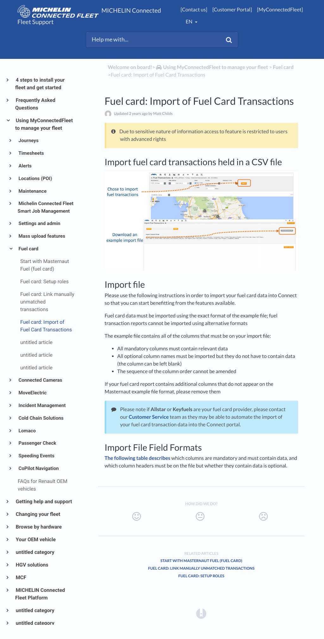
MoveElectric (32, 393)
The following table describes (138, 458)
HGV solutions (31, 565)
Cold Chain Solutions (41, 418)
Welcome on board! (130, 67)
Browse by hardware (38, 527)
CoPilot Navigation (38, 468)
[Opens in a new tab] (201, 613)
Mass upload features (41, 236)
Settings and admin (39, 223)
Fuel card (28, 249)
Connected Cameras (40, 380)
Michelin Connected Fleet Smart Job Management (45, 207)
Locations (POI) (35, 178)
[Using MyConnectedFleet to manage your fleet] (211, 67)
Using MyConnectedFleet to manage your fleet (44, 124)
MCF (20, 577)
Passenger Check (37, 443)
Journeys (28, 140)
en (189, 22)
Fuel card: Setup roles (201, 575)
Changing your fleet (37, 514)
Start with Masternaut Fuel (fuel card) (201, 560)
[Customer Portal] (232, 10)
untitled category (34, 552)
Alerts (25, 166)
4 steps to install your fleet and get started (40, 84)
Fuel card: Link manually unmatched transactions (201, 568)
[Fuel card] (283, 67)
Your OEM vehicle (35, 539)
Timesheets (31, 153)
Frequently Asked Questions (35, 104)
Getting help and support (43, 501)
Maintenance (32, 191)
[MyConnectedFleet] (280, 10)
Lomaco (27, 431)
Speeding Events (36, 456)
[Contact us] (194, 10)
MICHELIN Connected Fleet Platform (40, 594)
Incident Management (42, 405)
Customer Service (149, 417)
